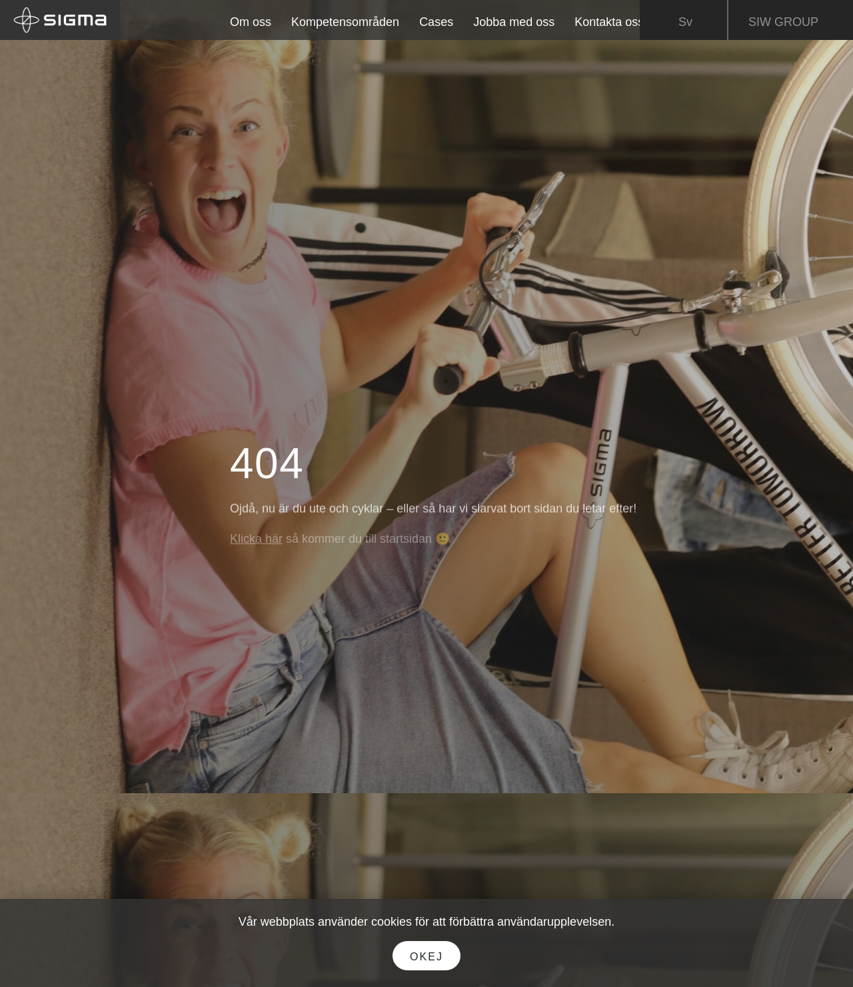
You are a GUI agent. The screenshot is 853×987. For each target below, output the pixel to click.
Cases (436, 22)
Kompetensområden (345, 22)
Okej (426, 956)
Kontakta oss (609, 22)
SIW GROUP (792, 23)
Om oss (250, 22)
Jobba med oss (513, 22)
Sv (685, 23)
